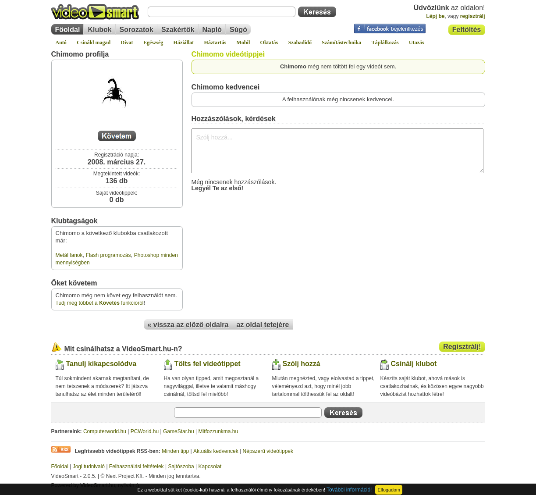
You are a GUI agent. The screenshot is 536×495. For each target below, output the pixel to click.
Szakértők (178, 29)
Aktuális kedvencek (215, 451)
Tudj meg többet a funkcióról (100, 303)
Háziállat (184, 42)
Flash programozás (108, 255)
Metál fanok (69, 255)
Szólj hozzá (301, 363)
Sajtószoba (181, 466)
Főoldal (67, 29)
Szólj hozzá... (337, 150)
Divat (127, 42)
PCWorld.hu (145, 431)
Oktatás (269, 42)
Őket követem (74, 283)
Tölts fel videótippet (207, 363)
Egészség (153, 42)
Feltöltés (466, 29)
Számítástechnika (341, 42)
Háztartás (215, 42)
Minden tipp (175, 451)
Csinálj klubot (414, 363)
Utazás (416, 42)
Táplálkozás (385, 42)
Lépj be (435, 16)
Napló (212, 29)
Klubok (99, 29)
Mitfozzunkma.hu (218, 431)
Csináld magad (93, 42)
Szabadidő (300, 42)
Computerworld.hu (104, 431)
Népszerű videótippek (268, 451)
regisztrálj (472, 16)
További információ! (349, 490)
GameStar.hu (178, 431)
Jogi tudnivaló (89, 466)
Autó (61, 42)
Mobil (243, 42)
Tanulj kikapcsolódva (101, 363)
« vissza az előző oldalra (188, 324)
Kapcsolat (210, 466)
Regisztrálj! (462, 346)
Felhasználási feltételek (136, 466)
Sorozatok (136, 29)
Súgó (238, 29)
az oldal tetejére (262, 324)
